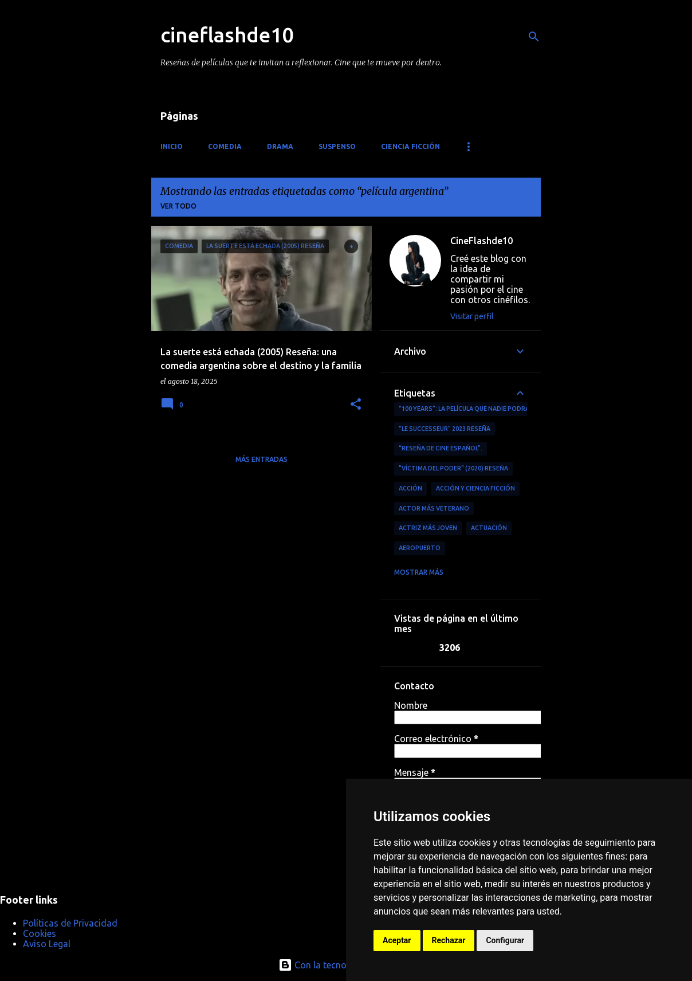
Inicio (171, 146)
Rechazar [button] (449, 940)
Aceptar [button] (397, 940)
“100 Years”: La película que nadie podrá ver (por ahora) (491, 408)
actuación (489, 527)
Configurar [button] (505, 940)
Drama (280, 146)
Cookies (39, 933)
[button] (356, 405)
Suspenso (337, 146)
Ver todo (178, 206)
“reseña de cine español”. (440, 448)
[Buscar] (534, 36)
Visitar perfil (472, 316)
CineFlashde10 (481, 241)
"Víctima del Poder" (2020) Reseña (453, 468)
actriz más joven (428, 527)
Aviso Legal (46, 944)
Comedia (225, 146)
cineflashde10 (226, 34)
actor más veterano (434, 508)
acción (410, 488)
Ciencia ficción (410, 146)
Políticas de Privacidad (70, 923)
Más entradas (261, 459)
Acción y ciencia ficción (475, 488)
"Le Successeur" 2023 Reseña (444, 428)
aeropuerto (420, 547)
